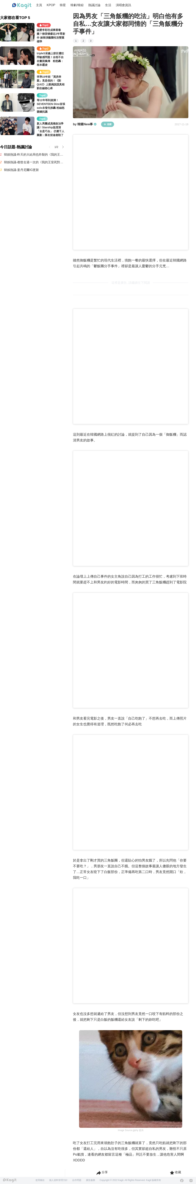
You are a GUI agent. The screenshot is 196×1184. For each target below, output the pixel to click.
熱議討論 (94, 5)
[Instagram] (191, 1180)
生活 (108, 5)
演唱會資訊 (123, 5)
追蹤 (108, 124)
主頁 (39, 5)
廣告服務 (90, 1180)
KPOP (51, 5)
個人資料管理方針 (58, 1180)
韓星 (63, 5)
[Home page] (21, 6)
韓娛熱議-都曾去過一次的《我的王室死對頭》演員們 (34, 162)
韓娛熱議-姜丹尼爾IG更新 (21, 169)
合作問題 (76, 1180)
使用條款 (40, 1180)
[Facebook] (182, 1180)
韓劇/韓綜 (76, 5)
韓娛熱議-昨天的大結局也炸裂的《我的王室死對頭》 (34, 154)
